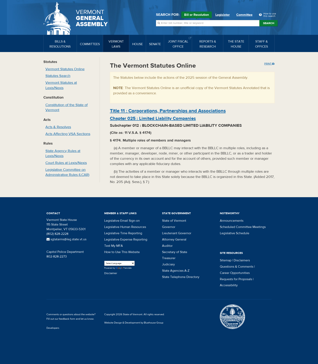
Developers (52, 328)
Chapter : (153, 118)
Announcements (231, 221)
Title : (168, 111)
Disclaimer (110, 273)
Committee (244, 15)
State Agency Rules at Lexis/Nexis (62, 154)
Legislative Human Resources (125, 227)
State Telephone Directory (180, 277)
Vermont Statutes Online (65, 69)
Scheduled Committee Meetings (243, 227)
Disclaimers (242, 260)
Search (268, 23)
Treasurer (168, 258)
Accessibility (229, 285)
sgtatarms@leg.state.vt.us (66, 239)
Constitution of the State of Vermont (66, 108)
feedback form (67, 318)
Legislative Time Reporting (123, 233)
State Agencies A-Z (175, 271)
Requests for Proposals (236, 279)
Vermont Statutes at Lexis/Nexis (61, 85)
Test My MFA (113, 246)
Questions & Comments (236, 267)
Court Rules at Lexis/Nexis (66, 163)
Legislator (222, 15)
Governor (168, 227)
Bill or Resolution (196, 15)
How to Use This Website (122, 252)
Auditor (167, 246)
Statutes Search (57, 75)
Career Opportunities (235, 273)
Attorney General (174, 239)
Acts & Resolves (58, 127)
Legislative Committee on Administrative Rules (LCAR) (67, 172)
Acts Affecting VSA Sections (67, 134)
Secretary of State (174, 252)
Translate (124, 268)
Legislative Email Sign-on (122, 221)
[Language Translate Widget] (119, 263)
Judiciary (168, 264)
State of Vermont (174, 221)
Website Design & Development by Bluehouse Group (133, 322)
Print (269, 63)
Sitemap (225, 260)
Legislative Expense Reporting (125, 239)
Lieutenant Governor (176, 233)
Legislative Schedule (234, 233)
